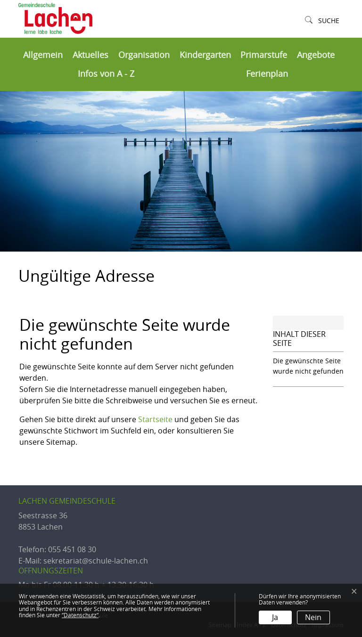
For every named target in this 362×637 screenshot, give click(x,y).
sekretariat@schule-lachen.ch (95, 560)
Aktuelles (90, 54)
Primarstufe (263, 54)
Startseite (155, 419)
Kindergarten (205, 54)
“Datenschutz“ (80, 615)
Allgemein (43, 54)
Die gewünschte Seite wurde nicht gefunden (308, 366)
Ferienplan (267, 73)
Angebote (316, 54)
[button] (322, 21)
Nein (313, 617)
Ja (275, 617)
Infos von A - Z (106, 73)
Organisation (144, 54)
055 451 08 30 (72, 549)
